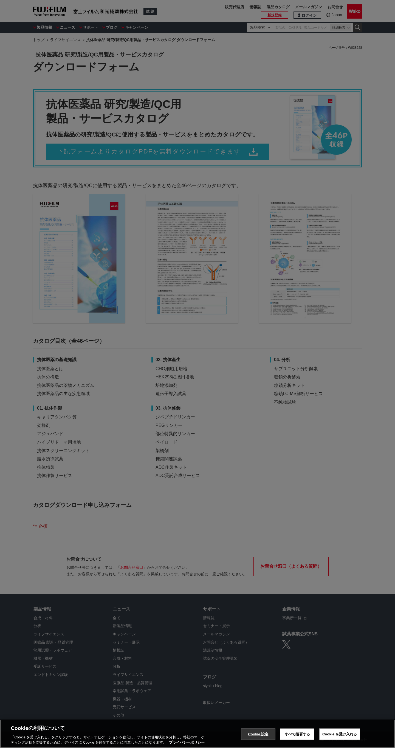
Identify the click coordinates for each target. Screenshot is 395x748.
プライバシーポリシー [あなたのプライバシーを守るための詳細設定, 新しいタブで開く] (187, 742)
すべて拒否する (297, 734)
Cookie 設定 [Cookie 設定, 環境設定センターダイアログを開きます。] (258, 734)
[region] (197, 734)
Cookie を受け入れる (339, 734)
